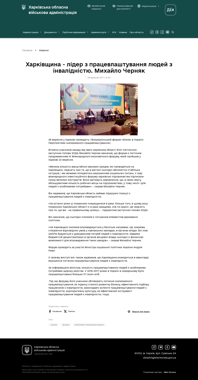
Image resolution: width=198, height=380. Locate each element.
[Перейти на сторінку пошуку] (172, 32)
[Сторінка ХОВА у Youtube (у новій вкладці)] (167, 32)
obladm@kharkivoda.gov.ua (159, 357)
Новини (123, 32)
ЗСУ (114, 32)
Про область (137, 32)
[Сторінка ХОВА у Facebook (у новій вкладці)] (162, 32)
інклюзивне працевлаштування (89, 325)
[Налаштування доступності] (122, 7)
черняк (54, 325)
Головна (27, 50)
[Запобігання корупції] (97, 7)
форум (66, 325)
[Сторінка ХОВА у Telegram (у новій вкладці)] (157, 32)
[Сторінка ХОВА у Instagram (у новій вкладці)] (151, 32)
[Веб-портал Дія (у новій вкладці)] (170, 9)
